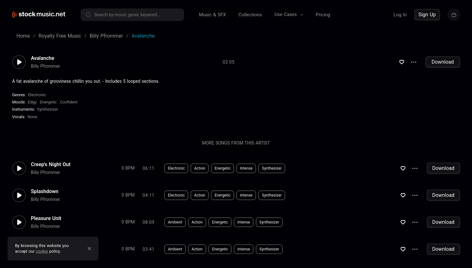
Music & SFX (212, 15)
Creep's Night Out (51, 164)
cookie (42, 251)
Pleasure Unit (46, 218)
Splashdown (44, 191)
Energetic (48, 102)
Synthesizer (47, 109)
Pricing (323, 15)
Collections (250, 15)
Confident (68, 102)
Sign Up (427, 15)
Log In (400, 15)
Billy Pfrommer (45, 66)
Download (443, 62)
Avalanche (42, 58)
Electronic (37, 94)
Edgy (32, 102)
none (32, 116)
